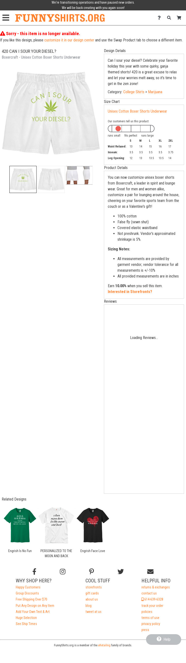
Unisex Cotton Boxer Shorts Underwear (137, 111)
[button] (23, 179)
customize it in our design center (69, 40)
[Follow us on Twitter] (120, 571)
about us (91, 599)
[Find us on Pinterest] (91, 571)
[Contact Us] (160, 18)
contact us (149, 593)
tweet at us (93, 612)
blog (88, 606)
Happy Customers (28, 587)
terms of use (150, 618)
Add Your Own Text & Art (33, 612)
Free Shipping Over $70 (31, 599)
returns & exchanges (155, 587)
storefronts (93, 587)
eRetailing (104, 645)
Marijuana (155, 92)
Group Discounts (27, 593)
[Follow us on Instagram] (62, 571)
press (145, 630)
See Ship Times (26, 624)
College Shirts (133, 92)
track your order (152, 606)
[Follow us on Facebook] (34, 571)
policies (146, 612)
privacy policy (150, 624)
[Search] (170, 18)
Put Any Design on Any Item (35, 606)
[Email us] (150, 571)
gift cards (92, 593)
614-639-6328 (152, 599)
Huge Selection (26, 618)
